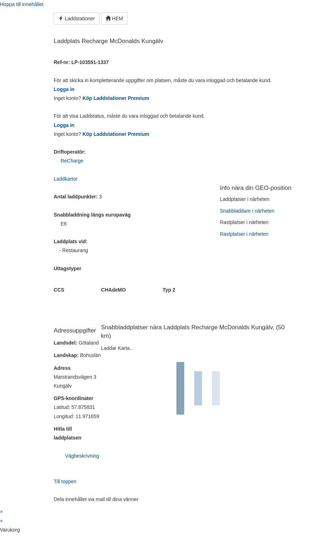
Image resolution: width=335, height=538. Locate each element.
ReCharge (71, 161)
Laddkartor (66, 179)
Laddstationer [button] (76, 18)
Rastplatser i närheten (244, 234)
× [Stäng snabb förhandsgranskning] (1, 512)
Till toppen (65, 481)
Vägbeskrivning (82, 456)
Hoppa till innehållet (21, 4)
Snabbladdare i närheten (247, 211)
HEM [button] (114, 18)
